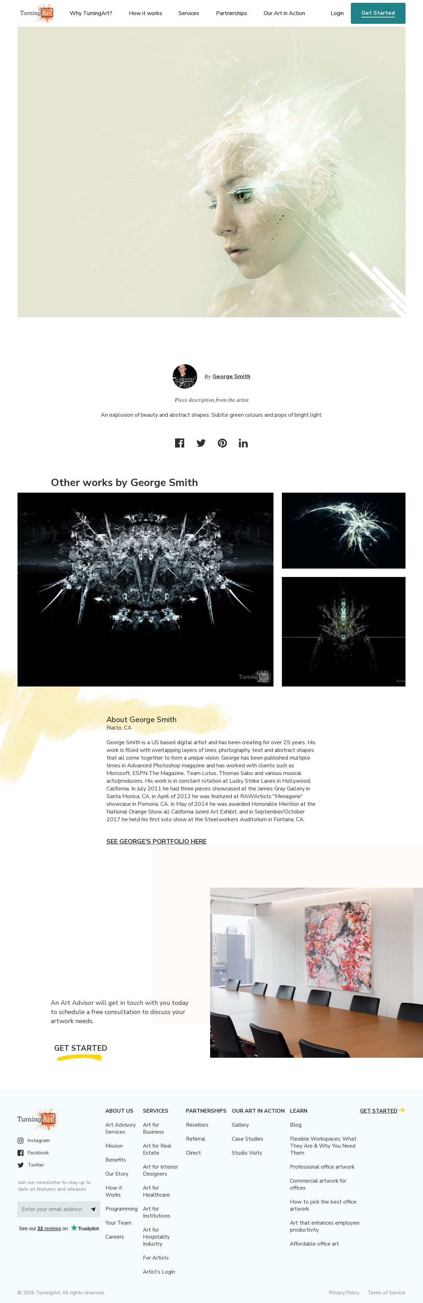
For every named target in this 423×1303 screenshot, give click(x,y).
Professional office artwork (322, 1166)
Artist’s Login (159, 1271)
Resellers (197, 1124)
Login (337, 13)
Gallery (240, 1124)
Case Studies (247, 1138)
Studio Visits (247, 1152)
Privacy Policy (344, 1292)
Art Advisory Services (120, 1128)
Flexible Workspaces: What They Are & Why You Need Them (323, 1145)
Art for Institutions (156, 1212)
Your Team (118, 1222)
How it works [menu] (145, 13)
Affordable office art (314, 1243)
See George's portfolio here (156, 841)
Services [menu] (189, 13)
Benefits (115, 1159)
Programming (121, 1208)
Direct (193, 1152)
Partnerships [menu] (231, 13)
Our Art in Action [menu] (284, 13)
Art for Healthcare (156, 1191)
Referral (195, 1138)
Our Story (117, 1173)
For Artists (156, 1257)
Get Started (378, 13)
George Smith (231, 376)
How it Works (113, 1191)
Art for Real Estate (157, 1149)
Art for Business (153, 1128)
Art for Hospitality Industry (156, 1236)
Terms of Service (386, 1292)
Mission (114, 1145)
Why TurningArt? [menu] (91, 13)
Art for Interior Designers (160, 1170)
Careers (114, 1236)
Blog (295, 1124)
